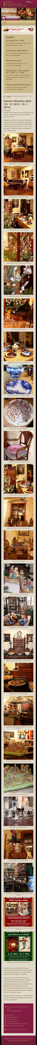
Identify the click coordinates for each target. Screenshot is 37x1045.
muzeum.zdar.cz (11, 1019)
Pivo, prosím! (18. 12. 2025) (15, 40)
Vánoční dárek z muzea (13, 60)
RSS (27, 1040)
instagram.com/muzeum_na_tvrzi (16, 1023)
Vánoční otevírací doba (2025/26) (17, 50)
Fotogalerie (9, 96)
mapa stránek (17, 1040)
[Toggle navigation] (5, 22)
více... (21, 45)
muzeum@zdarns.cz (13, 1017)
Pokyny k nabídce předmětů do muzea (18, 85)
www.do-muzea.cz (12, 1021)
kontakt (24, 1040)
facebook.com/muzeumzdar (14, 4)
